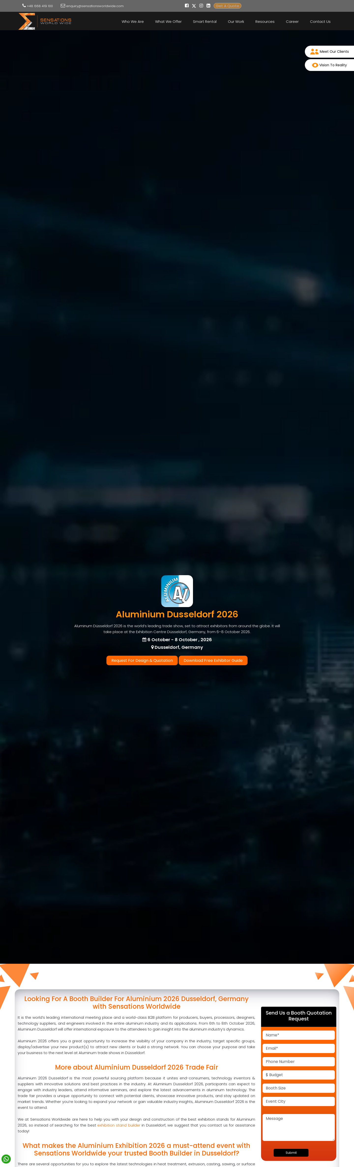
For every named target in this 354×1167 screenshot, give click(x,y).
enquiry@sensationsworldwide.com (95, 6)
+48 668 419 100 (40, 6)
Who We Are (133, 21)
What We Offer (168, 21)
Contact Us (320, 21)
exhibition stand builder (118, 1125)
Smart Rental (205, 21)
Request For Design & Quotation (142, 660)
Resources (265, 21)
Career (292, 21)
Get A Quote (227, 5)
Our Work (236, 21)
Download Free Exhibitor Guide (213, 660)
